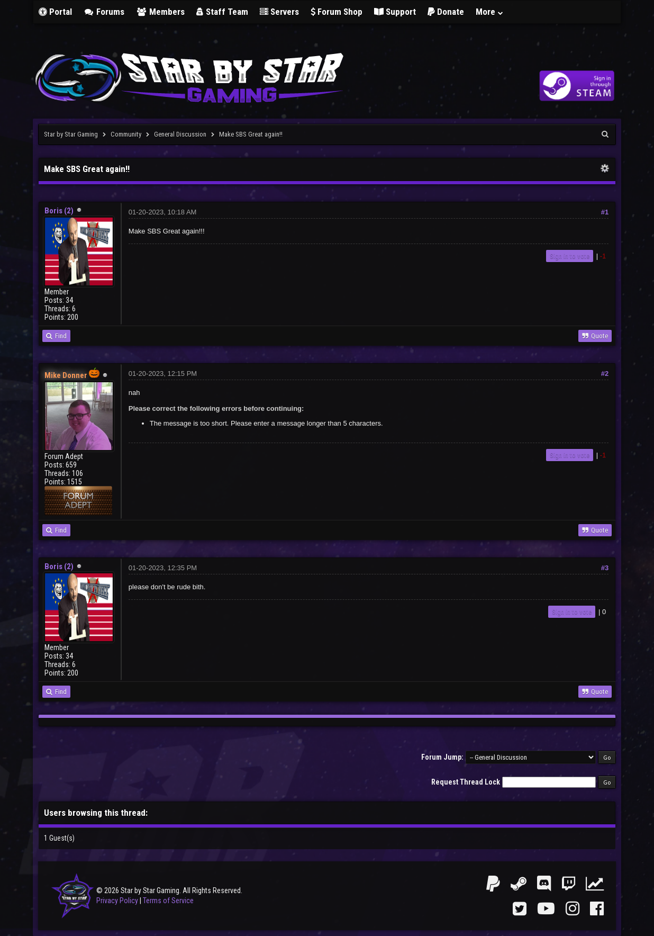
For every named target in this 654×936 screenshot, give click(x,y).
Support (395, 11)
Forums (104, 11)
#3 (604, 568)
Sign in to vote (569, 256)
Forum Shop (336, 11)
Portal (55, 11)
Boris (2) (59, 210)
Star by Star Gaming (71, 134)
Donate (446, 11)
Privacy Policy (117, 900)
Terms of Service (168, 900)
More (490, 11)
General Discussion (180, 134)
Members (160, 11)
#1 (604, 212)
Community (126, 134)
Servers (279, 11)
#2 (604, 373)
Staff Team (222, 11)
